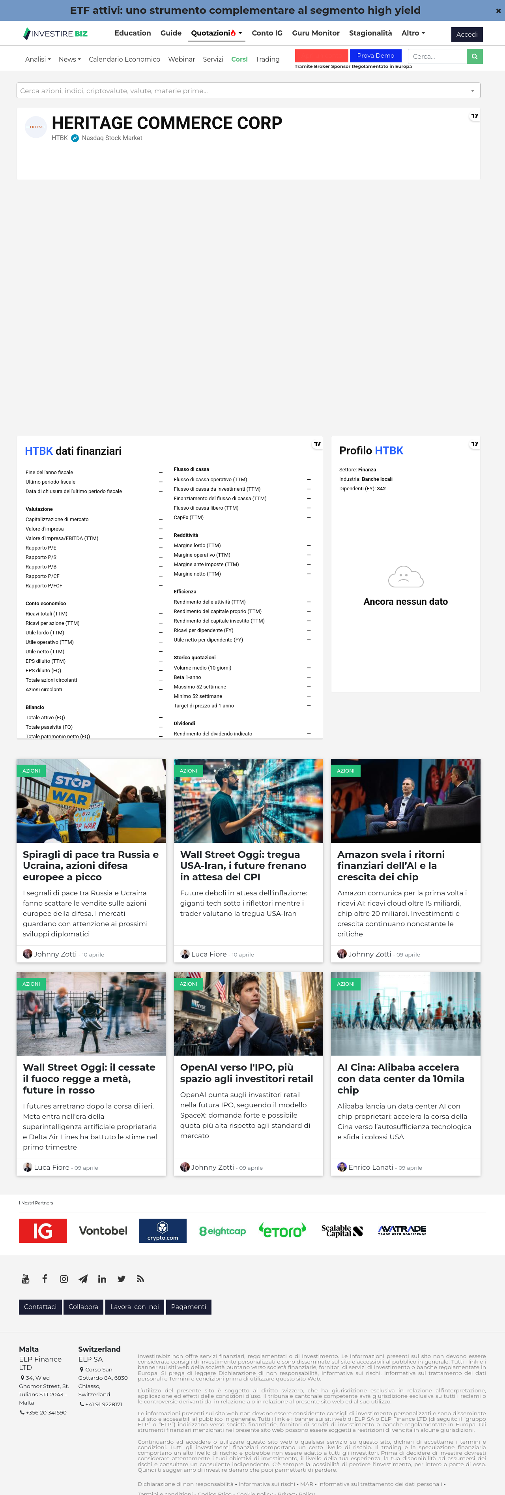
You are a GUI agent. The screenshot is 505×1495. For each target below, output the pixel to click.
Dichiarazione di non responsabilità (186, 1484)
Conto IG (267, 33)
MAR (306, 1484)
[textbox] (248, 91)
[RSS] (140, 1279)
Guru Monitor (316, 33)
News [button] (68, 59)
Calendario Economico (124, 59)
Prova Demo (375, 55)
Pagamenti (188, 1307)
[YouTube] (26, 1279)
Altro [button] (411, 33)
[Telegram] (83, 1279)
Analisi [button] (36, 59)
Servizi (213, 59)
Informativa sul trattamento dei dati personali (380, 1484)
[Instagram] (64, 1279)
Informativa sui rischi (266, 1484)
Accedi (467, 34)
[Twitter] (121, 1279)
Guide (171, 33)
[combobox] (249, 90)
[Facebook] (45, 1279)
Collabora (83, 1307)
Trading (268, 59)
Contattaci (40, 1307)
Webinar (181, 59)
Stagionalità (370, 33)
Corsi (239, 59)
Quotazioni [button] (213, 33)
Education (133, 33)
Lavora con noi (134, 1307)
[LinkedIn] (102, 1279)
